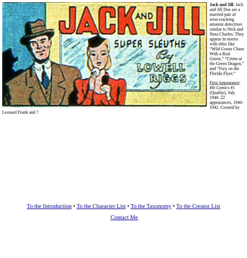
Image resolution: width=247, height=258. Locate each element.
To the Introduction (49, 206)
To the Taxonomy (150, 206)
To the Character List (101, 206)
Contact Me (124, 217)
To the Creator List (198, 206)
